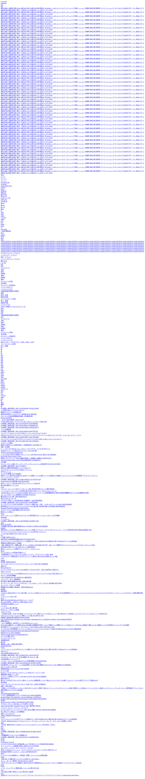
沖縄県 (87, 8)
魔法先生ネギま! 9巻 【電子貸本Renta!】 (14, 496)
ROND (3, 700)
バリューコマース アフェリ (10, 259)
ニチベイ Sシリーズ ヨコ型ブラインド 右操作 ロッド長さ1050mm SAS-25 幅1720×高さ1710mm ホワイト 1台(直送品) (39, 649)
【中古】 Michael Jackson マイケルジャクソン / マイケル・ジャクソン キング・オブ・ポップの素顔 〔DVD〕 (37, 721)
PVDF (3, 739)
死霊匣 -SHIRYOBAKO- (8, 562)
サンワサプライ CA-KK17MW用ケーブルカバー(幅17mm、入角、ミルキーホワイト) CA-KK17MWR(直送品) (36, 504)
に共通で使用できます (8, 537)
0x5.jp (2, 383)
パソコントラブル (7, 289)
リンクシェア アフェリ (9, 255)
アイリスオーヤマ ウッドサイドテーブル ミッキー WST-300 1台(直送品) (24, 564)
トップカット (5, 519)
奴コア (3, 207)
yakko (2, 216)
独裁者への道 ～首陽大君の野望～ (12, 644)
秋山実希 (8, 10)
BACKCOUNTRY (6, 418)
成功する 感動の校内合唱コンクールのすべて (16, 468)
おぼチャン (4, 389)
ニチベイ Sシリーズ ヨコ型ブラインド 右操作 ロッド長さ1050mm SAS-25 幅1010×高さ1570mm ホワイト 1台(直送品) (39, 541)
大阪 (2, 270)
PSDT (2, 753)
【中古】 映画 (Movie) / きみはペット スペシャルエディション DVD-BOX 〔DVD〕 (28, 724)
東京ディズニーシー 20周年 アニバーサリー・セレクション (20, 549)
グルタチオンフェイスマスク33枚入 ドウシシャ (16, 470)
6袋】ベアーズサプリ (8, 713)
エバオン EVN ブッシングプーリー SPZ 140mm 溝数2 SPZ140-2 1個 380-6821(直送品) (28, 709)
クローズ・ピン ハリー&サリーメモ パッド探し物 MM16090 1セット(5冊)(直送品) (28, 489)
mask (2, 226)
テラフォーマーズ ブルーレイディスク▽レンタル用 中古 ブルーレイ (23, 532)
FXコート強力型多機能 (8, 575)
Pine (2, 733)
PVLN (3, 740)
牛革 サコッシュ (6, 472)
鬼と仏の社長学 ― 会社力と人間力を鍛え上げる (17, 602)
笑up (2, 233)
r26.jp (2, 189)
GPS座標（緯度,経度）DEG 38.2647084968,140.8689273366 (20, 521)
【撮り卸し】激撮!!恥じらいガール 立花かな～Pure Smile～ (20, 759)
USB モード (4, 651)
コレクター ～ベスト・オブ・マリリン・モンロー (17, 748)
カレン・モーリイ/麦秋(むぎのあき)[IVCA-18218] (17, 761)
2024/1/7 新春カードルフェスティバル (13, 306)
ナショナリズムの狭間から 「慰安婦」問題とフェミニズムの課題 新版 (24, 755)
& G (2, 535)
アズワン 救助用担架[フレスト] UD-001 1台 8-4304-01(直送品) (21, 695)
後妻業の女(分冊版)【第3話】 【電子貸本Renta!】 (17, 587)
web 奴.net (4, 201)
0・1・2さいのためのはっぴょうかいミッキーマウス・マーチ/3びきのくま (25, 449)
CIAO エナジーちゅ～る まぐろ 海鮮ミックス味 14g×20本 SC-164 (22, 615)
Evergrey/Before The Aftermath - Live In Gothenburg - (21, 697)
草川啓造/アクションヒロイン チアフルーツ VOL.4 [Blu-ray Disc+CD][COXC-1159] (27, 627)
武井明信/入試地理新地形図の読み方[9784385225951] (18, 539)
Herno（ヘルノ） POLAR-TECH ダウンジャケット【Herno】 (20, 483)
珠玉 (2, 209)
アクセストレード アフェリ (10, 253)
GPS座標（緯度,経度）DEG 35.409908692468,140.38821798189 (21, 731)
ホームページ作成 (7, 281)
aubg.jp (3, 235)
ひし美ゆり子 (137, 8)
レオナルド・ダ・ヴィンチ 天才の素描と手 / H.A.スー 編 (19, 657)
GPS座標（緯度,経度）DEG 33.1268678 (13, 466)
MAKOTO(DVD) (6, 646)
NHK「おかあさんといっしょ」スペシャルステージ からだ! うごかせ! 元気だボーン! (29, 750)
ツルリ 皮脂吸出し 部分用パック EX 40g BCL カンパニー (19, 623)
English (3, 528)
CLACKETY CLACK (7, 742)
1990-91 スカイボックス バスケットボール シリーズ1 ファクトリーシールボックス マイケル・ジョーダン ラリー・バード (41, 435)
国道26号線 (4, 297)
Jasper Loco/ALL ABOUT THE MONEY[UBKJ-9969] (17, 702)
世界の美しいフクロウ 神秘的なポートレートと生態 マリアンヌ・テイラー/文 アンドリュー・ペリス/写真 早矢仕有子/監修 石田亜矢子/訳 (46, 530)
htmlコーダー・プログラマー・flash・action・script (17, 342)
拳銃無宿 (4, 591)
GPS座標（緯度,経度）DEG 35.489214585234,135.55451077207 (21, 479)
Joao (2, 726)
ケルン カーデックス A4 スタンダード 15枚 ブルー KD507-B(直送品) (23, 684)
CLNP (3, 717)
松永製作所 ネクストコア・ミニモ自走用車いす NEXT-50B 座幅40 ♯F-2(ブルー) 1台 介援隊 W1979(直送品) (36, 665)
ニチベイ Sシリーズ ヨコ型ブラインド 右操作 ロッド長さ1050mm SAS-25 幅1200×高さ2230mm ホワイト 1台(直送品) (39, 719)
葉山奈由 (4, 682)
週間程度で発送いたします (9, 674)
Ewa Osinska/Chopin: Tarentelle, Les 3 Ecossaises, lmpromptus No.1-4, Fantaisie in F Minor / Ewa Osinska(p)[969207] (36, 619)
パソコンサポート (7, 287)
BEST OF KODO (6, 524)
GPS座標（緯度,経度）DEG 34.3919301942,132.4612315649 (20, 408)
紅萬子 (14, 10)
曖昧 (2, 404)
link (2, 5)
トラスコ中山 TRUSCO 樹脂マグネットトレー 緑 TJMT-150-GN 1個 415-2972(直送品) (28, 454)
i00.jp (2, 236)
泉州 (2, 271)
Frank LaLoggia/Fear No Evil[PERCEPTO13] (14, 634)
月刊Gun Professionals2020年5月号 (12, 452)
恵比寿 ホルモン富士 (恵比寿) (10, 633)
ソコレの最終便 (6, 429)
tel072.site (4, 199)
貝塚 (2, 275)
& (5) (2, 598)
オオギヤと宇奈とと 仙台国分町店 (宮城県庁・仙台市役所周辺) (21, 500)
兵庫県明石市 (5, 640)
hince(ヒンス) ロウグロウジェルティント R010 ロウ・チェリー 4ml (22, 672)
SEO (2, 266)
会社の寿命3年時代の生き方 (10, 653)
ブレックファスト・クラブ (9, 477)
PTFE (2, 757)
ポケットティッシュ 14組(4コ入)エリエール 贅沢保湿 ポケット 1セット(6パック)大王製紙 (30, 515)
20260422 (4, 3)
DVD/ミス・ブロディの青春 (10, 610)
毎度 (2, 293)
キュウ (3, 177)
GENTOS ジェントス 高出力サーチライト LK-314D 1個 (19, 450)
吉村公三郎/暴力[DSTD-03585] (11, 715)
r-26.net (3, 187)
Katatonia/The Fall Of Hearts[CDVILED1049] (14, 508)
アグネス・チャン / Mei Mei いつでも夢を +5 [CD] (17, 704)
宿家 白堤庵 (5, 447)
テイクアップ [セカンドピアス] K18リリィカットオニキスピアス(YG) (24, 433)
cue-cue (3, 395)
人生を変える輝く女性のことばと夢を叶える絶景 (17, 771)
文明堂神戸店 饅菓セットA (9, 604)
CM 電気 (3, 462)
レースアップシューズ (66, 8)
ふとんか (4, 606)
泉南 (2, 279)
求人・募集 (4, 301)
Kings (2, 513)
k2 (1, 211)
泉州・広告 (4, 295)
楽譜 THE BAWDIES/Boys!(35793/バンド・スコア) (17, 600)
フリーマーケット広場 (8, 299)
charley (3, 560)
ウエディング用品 (7, 443)
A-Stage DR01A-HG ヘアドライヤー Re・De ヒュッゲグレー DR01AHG (24, 421)
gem (2, 221)
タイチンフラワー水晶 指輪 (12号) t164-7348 (15, 510)
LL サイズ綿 (5, 670)
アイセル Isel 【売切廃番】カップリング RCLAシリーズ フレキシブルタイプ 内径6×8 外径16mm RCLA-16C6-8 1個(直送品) (41, 629)
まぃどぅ (4, 180)
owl (2, 222)
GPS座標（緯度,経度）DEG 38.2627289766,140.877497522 (19, 431)
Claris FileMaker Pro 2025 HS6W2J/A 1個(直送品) (16, 577)
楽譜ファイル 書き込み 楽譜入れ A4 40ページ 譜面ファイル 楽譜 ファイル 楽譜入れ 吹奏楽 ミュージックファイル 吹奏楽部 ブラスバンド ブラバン (49, 475)
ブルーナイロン (6, 612)
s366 (2, 214)
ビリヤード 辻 (5, 304)
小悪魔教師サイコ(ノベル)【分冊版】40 (14, 735)
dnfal (2, 723)
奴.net (2, 205)
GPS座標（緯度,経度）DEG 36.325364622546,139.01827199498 (21, 663)
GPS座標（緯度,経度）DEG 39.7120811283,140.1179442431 (20, 441)
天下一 (130, 8)
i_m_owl (3, 217)
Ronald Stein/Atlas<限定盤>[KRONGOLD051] (15, 481)
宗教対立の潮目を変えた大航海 (11, 543)
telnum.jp (3, 191)
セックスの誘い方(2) (7, 636)
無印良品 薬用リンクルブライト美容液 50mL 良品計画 (18, 414)
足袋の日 (33, 10)
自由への (4, 566)
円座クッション (79, 8)
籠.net (2, 203)
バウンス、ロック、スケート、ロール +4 (14, 708)
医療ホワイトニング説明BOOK (11, 412)
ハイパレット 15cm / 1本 (9, 596)
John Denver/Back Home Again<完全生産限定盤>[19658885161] (21, 460)
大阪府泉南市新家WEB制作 (10, 291)
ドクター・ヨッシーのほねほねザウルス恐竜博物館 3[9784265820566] (24, 661)
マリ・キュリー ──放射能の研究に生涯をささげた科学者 (20, 746)
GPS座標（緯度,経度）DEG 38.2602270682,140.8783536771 (20, 427)
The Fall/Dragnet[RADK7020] (10, 693)
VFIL (2, 487)
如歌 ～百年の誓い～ (7, 686)
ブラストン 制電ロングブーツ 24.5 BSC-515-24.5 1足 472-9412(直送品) (23, 676)
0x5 (2, 399)
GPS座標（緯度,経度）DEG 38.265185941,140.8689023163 (19, 425)
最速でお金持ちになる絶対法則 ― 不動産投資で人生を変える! (21, 445)
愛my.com (4, 196)
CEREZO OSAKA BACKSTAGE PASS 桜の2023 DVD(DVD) (20, 631)
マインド (4, 178)
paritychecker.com (6, 186)
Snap (2, 764)
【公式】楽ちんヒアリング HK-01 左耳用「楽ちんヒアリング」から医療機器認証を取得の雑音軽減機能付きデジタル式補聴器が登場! (45, 493)
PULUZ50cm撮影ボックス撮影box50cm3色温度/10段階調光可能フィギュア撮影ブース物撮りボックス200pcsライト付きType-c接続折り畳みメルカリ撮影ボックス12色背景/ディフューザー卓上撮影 (65, 625)
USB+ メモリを (6, 571)
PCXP (2, 766)
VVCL (3, 647)
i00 (2, 392)
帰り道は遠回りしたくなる (9, 485)
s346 (2, 212)
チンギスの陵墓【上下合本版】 (11, 473)
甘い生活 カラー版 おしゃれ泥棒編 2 (13, 711)
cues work (4, 229)
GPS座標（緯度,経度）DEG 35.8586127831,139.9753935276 (20, 655)
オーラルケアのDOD (121, 8)
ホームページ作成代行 (8, 285)
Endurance (4, 517)
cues (2, 394)
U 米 (2, 558)
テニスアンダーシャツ (8, 638)
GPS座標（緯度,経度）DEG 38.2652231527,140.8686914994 (20, 737)
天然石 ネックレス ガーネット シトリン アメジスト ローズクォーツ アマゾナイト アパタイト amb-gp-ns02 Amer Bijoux (40, 775)
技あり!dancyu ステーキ (8, 498)
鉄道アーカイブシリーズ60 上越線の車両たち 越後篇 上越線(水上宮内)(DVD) (26, 458)
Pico (2, 728)
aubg (2, 397)
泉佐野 (3, 277)
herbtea (49, 8)
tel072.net (4, 194)
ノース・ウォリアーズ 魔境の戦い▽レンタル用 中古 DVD (20, 768)
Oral (2, 773)
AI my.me (4, 184)
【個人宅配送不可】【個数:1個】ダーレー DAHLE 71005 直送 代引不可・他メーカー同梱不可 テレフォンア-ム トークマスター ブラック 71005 (48, 545)
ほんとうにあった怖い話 (9, 667)
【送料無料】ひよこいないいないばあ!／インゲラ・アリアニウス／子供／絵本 (27, 554)
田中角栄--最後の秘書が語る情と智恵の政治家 (16, 581)
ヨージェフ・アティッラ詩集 (10, 585)
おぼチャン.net (5, 198)
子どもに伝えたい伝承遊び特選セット (13, 552)
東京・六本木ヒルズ (23, 10)
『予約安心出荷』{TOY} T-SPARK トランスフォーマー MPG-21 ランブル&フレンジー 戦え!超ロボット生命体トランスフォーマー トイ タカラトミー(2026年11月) (54, 613)
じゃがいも (55, 8)
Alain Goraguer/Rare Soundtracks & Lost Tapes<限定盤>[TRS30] (20, 706)
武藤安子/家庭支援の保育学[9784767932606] (15, 617)
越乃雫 (3, 642)
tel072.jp (3, 192)
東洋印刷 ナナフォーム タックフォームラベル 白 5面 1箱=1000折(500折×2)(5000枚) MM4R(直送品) (33, 506)
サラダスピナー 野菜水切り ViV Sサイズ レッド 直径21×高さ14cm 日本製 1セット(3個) (29, 556)
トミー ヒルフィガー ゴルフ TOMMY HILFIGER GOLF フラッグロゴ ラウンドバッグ (29, 491)
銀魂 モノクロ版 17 (7, 512)
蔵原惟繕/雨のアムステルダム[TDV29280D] (15, 669)
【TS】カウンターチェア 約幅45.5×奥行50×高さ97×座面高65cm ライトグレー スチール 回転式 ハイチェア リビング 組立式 (41, 763)
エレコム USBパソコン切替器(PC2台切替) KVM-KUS (18, 494)
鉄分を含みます (6, 568)
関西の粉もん (5, 621)
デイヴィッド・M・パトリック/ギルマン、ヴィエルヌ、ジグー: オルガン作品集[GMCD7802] (31, 583)
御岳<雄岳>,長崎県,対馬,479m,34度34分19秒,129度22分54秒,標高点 (22, 8)
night (2, 523)
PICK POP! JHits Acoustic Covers (11, 456)
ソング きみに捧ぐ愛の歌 (9, 608)
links (2, 308)
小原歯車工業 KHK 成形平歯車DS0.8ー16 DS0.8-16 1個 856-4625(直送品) (24, 526)
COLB (3, 730)
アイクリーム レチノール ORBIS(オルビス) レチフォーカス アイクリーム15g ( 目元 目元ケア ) (32, 573)
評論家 (3, 589)
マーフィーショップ (107, 8)
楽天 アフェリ (6, 257)
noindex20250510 (6, 241)
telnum (3, 387)
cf (1, 227)
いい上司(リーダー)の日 (44, 10)
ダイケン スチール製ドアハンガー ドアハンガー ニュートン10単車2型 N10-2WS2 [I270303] (30, 464)
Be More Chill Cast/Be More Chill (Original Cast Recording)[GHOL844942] (24, 699)
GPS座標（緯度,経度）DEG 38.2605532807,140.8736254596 (20, 437)
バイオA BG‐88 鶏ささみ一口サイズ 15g (14, 533)
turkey (3, 224)
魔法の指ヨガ (5, 678)
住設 (2, 175)
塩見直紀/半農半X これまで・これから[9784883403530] (19, 752)
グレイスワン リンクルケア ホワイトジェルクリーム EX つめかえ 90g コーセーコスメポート (31, 439)
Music (2, 551)
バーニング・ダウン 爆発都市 (10, 579)
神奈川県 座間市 (95, 8)
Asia (2, 770)
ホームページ (5, 268)
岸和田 (3, 273)
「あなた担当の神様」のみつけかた (12, 419)
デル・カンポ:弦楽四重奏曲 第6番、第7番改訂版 (17, 416)
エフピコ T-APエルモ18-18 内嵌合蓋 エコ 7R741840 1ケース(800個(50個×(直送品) (27, 744)
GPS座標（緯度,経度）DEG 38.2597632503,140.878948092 (19, 423)
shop (2, 238)
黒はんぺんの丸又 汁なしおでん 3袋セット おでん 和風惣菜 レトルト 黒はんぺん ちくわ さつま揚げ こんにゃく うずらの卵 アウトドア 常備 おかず (49, 680)
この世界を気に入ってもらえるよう (12, 410)
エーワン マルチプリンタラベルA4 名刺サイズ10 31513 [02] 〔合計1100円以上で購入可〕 (30, 569)
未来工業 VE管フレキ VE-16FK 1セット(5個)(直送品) (18, 547)
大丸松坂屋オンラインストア (10, 659)
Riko (2, 692)
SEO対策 (3, 283)
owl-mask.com (5, 182)
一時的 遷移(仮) (6, 231)
